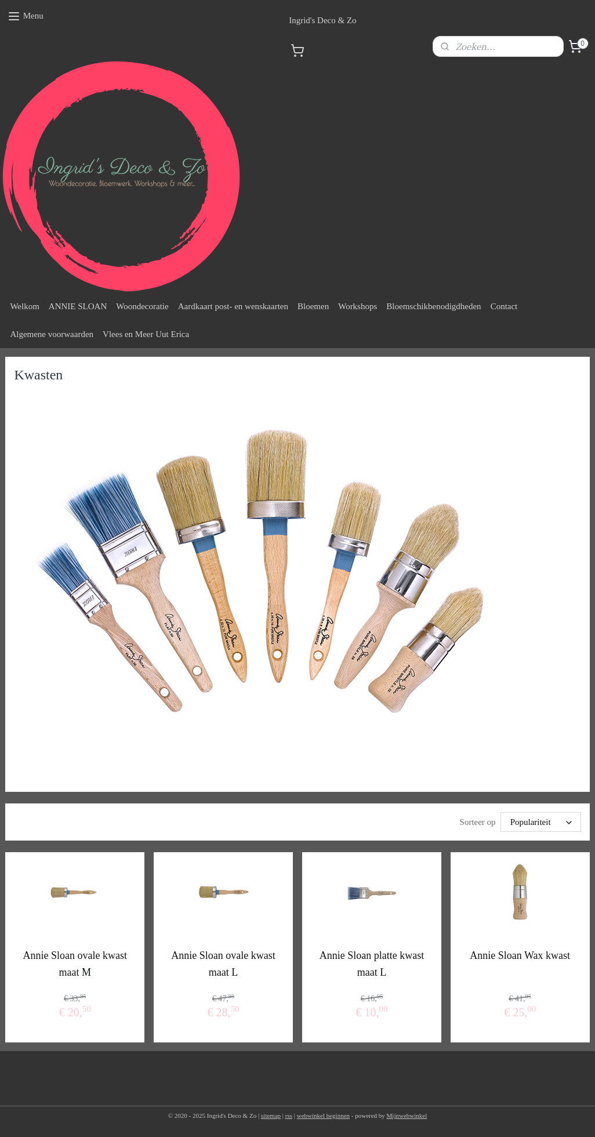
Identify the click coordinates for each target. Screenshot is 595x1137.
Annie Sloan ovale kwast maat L (223, 964)
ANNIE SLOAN (78, 306)
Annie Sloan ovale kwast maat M (75, 964)
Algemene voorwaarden (51, 334)
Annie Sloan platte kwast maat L (372, 964)
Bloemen (313, 306)
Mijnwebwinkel (407, 1115)
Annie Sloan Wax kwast (520, 955)
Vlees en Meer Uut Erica (146, 334)
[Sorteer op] (541, 822)
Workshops (357, 306)
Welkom (24, 306)
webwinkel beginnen (323, 1115)
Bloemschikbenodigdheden (433, 306)
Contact (504, 306)
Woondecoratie (142, 306)
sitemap (271, 1115)
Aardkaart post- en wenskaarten (233, 306)
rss (288, 1115)
